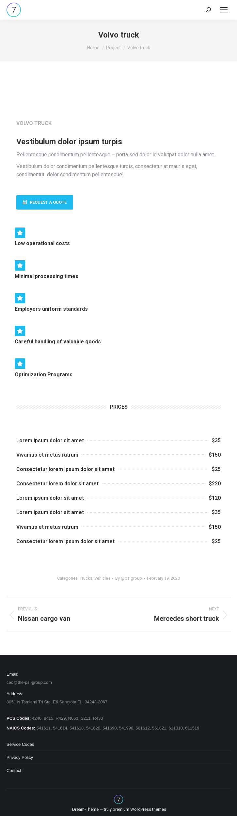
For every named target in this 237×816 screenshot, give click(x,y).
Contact (14, 770)
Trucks (86, 578)
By (128, 578)
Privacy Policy (20, 757)
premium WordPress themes (139, 809)
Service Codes (20, 744)
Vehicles (102, 578)
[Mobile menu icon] (223, 9)
